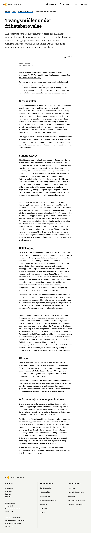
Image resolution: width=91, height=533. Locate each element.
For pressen (43, 508)
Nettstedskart (72, 496)
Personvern (71, 488)
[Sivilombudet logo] (13, 4)
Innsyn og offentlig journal (48, 500)
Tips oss (42, 512)
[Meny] (84, 4)
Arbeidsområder (45, 492)
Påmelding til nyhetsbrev (75, 504)
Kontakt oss (43, 504)
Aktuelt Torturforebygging (25, 11)
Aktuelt (14, 11)
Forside (7, 11)
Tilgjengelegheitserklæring (76, 492)
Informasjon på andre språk (76, 500)
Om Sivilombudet (45, 488)
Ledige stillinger (45, 496)
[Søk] (75, 4)
